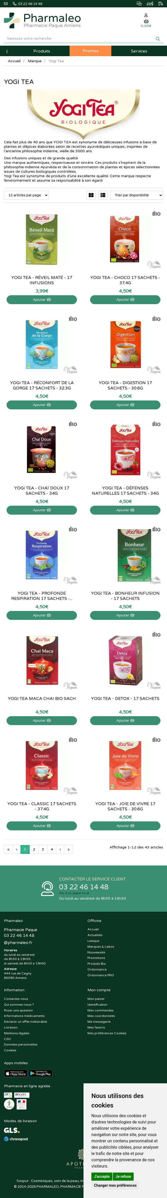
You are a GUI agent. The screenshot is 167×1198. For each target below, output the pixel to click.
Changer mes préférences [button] (115, 1185)
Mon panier (96, 999)
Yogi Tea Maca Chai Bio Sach (42, 698)
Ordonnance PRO (100, 975)
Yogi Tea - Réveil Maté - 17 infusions (41, 280)
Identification (97, 1004)
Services (139, 51)
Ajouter (42, 299)
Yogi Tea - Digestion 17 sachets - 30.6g (125, 385)
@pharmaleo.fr (18, 942)
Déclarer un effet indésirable (25, 1021)
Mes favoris (96, 1027)
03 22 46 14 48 (83, 887)
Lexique (93, 941)
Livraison (11, 1027)
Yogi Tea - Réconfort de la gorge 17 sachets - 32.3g (42, 385)
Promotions (96, 958)
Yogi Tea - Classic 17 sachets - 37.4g (41, 806)
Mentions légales (16, 1033)
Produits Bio (96, 963)
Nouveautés (96, 952)
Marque (34, 61)
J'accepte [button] (102, 1176)
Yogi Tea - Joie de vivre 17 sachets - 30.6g (125, 806)
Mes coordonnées (101, 1016)
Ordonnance (97, 969)
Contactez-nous (16, 999)
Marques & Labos (100, 946)
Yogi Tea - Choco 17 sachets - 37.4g (125, 280)
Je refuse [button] (123, 1176)
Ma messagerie (99, 1021)
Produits (41, 51)
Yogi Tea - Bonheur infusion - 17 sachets (125, 596)
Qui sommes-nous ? (19, 1004)
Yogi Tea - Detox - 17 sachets (125, 698)
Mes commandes (100, 1010)
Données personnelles (21, 1044)
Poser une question (18, 1010)
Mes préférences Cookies (106, 1033)
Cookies (10, 1050)
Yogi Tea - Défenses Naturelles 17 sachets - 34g (125, 490)
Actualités (94, 935)
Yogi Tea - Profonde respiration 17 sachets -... (41, 596)
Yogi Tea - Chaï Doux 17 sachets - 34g (41, 490)
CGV (7, 1039)
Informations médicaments (24, 1016)
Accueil (14, 61)
